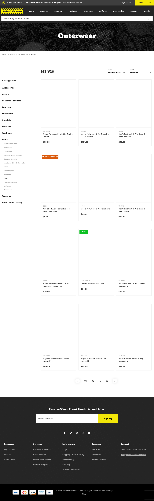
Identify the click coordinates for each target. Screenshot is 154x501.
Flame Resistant (10, 182)
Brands (147, 11)
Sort (132, 70)
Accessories (118, 11)
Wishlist (7, 455)
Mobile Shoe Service (42, 460)
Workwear (73, 11)
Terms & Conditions (71, 469)
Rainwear (7, 174)
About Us (96, 450)
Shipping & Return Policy (73, 455)
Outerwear (88, 11)
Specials (6, 120)
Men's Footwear (10, 144)
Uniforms (103, 11)
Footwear (58, 11)
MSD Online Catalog (12, 202)
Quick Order (9, 460)
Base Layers (9, 171)
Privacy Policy (68, 460)
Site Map (66, 465)
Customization (39, 455)
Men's (31, 11)
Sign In (126, 3)
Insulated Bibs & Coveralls (14, 163)
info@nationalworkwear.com (133, 455)
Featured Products (11, 101)
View (110, 70)
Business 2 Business (42, 450)
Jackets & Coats (10, 159)
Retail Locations (99, 460)
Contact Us (96, 455)
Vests (6, 167)
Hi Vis (6, 178)
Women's (44, 11)
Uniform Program (40, 465)
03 (107, 381)
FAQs (64, 450)
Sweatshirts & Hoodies (13, 155)
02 (92, 381)
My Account (9, 450)
